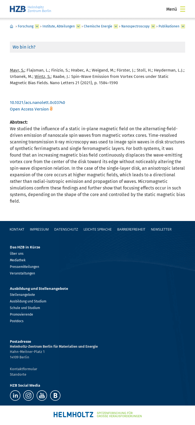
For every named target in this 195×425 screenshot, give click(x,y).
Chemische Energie (98, 26)
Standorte (18, 374)
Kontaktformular (23, 369)
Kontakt (17, 229)
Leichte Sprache (98, 229)
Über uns (17, 254)
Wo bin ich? (24, 47)
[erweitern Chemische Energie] (116, 26)
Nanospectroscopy (135, 26)
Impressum (39, 229)
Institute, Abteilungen (58, 26)
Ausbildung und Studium (28, 301)
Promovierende (21, 314)
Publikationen (169, 26)
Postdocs (17, 321)
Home (11, 26)
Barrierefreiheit (131, 229)
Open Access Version (29, 109)
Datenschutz (66, 229)
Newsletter (161, 229)
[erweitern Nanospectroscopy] (153, 26)
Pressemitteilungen (24, 267)
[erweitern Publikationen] (183, 26)
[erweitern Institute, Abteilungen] (78, 26)
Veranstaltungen (22, 273)
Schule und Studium (25, 308)
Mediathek (17, 260)
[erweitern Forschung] (37, 26)
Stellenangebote (22, 295)
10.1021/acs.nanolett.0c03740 (37, 102)
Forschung (25, 26)
